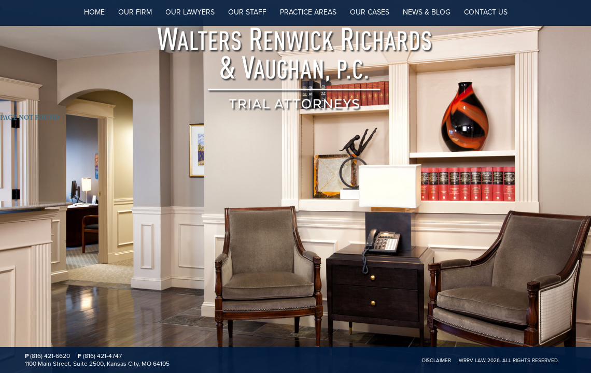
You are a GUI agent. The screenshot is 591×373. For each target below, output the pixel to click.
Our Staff (247, 12)
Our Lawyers (190, 12)
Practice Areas (308, 12)
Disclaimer (436, 360)
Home (94, 12)
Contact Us (486, 12)
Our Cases (369, 12)
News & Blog (427, 12)
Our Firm (135, 12)
